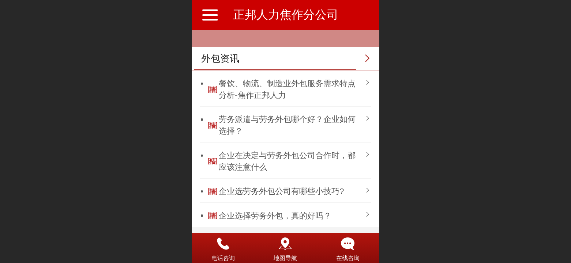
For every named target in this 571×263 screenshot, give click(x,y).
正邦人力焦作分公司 (285, 14)
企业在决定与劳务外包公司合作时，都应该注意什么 (287, 161)
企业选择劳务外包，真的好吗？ (275, 215)
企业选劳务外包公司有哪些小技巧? (281, 191)
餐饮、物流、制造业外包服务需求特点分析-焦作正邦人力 (287, 89)
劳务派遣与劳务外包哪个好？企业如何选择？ (287, 125)
